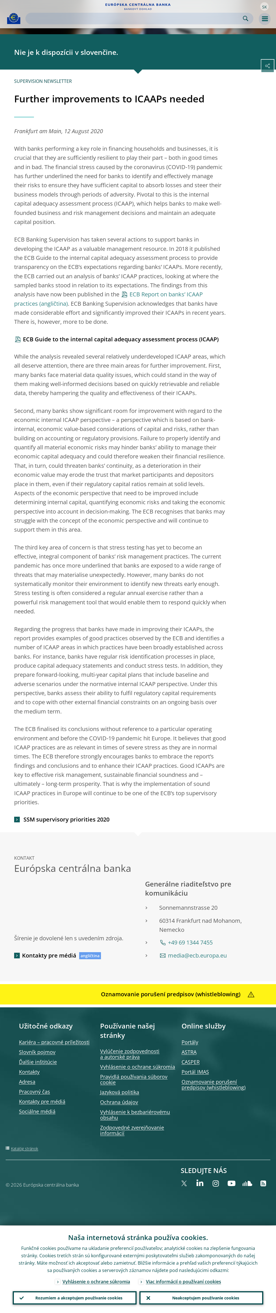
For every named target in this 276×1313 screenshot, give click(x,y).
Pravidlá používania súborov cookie (133, 1079)
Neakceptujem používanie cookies (205, 1297)
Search (245, 18)
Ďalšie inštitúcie (38, 1061)
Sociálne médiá (37, 1111)
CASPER (191, 1061)
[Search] (135, 18)
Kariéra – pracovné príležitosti (54, 1042)
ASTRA (189, 1052)
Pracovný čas (34, 1091)
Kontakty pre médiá (49, 955)
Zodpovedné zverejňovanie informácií (132, 1130)
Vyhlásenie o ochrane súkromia (137, 1066)
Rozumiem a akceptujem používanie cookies (78, 1297)
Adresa (27, 1081)
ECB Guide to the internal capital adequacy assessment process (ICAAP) (121, 339)
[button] (264, 6)
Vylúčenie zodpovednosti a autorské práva (129, 1054)
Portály (190, 1042)
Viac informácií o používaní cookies (183, 1281)
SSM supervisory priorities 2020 (65, 819)
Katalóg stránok (24, 1148)
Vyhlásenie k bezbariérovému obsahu (135, 1115)
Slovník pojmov (37, 1052)
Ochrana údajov (119, 1102)
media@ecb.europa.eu (197, 955)
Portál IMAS (195, 1071)
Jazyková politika (119, 1092)
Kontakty (29, 1071)
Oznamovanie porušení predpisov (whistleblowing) (213, 1084)
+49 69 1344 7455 (190, 942)
